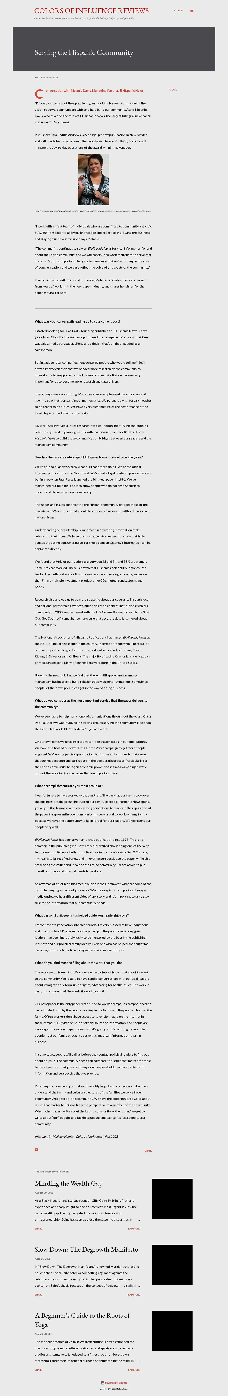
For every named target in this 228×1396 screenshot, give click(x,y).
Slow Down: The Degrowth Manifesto (86, 1249)
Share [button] (173, 89)
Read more (133, 1228)
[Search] (178, 10)
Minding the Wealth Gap (69, 1183)
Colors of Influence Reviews (91, 10)
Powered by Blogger (114, 1382)
